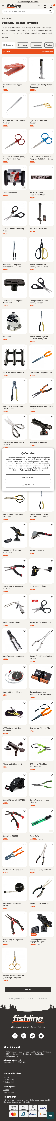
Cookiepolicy (37, 470)
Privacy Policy (19, 470)
